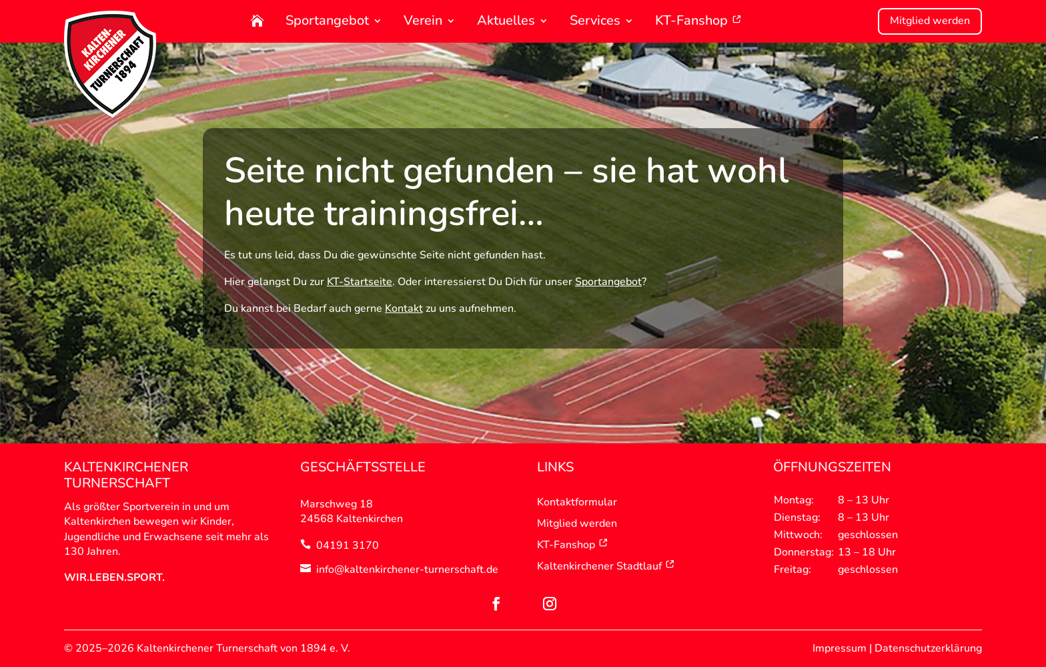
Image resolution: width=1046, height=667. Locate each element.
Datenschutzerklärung (928, 648)
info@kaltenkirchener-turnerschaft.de (407, 569)
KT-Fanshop (698, 21)
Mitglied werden (930, 20)
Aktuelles (506, 21)
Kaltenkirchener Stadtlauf (606, 566)
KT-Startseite (359, 281)
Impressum (840, 648)
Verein (423, 21)
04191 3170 (347, 545)
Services (595, 21)
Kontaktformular (577, 502)
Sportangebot (327, 21)
